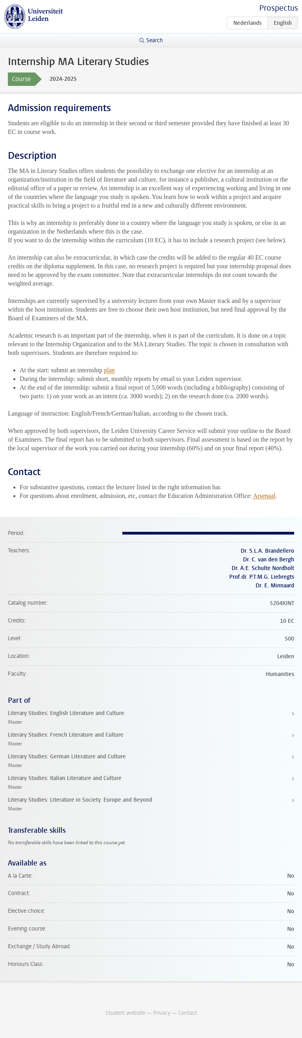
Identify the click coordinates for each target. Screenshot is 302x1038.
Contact (187, 1013)
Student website (125, 1013)
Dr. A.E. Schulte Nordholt (263, 568)
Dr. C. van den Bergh (268, 559)
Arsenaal (264, 495)
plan (109, 370)
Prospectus (278, 8)
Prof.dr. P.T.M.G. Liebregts (261, 577)
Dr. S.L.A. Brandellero (267, 551)
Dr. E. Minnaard (275, 585)
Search (154, 40)
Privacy (161, 1013)
